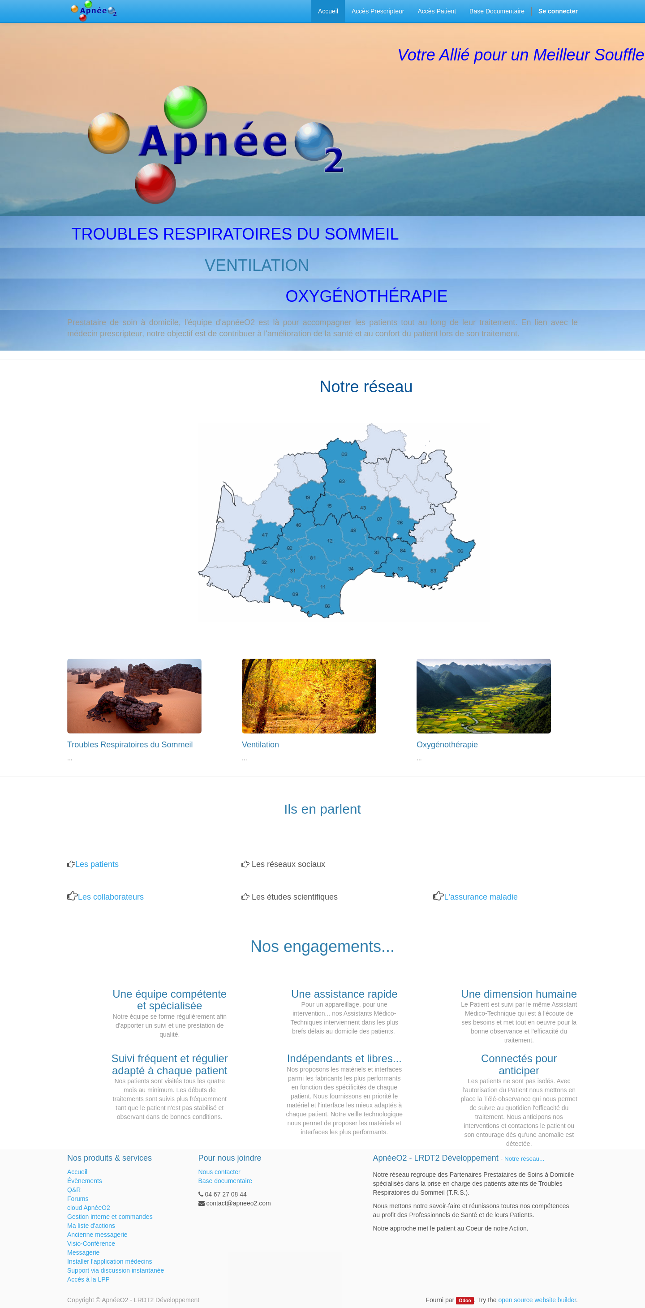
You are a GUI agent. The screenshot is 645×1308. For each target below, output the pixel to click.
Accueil (77, 1171)
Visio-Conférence (91, 1243)
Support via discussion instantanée (115, 1270)
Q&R (74, 1189)
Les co (90, 896)
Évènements (84, 1180)
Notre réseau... (524, 1158)
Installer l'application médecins (109, 1261)
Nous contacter (219, 1171)
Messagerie (83, 1252)
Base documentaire (225, 1180)
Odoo (465, 1300)
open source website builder (537, 1300)
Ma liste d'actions (91, 1225)
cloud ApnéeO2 (88, 1207)
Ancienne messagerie (97, 1234)
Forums (77, 1198)
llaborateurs (123, 896)
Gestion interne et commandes (110, 1216)
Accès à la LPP (88, 1279)
